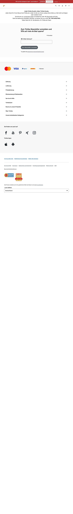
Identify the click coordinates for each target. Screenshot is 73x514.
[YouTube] (13, 133)
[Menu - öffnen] (69, 6)
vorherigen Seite (28, 16)
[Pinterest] (20, 133)
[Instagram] (34, 133)
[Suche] (55, 6)
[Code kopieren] (49, 1)
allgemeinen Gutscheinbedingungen (35, 51)
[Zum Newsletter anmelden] (29, 47)
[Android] (13, 145)
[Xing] (27, 133)
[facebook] (6, 133)
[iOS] (6, 145)
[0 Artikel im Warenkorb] (65, 6)
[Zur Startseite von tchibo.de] (4, 6)
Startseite (49, 16)
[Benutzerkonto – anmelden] (62, 6)
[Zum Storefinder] (59, 6)
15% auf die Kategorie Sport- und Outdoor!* (27, 1)
